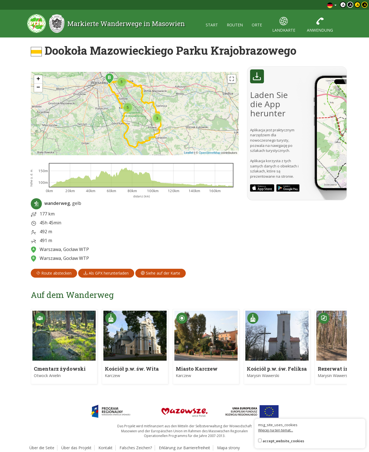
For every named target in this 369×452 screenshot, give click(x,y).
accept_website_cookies (283, 440)
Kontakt (105, 447)
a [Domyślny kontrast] (343, 4)
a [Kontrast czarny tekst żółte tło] (358, 4)
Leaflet (188, 152)
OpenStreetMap (209, 152)
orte (257, 24)
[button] (109, 78)
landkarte (283, 25)
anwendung (320, 25)
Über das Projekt (76, 447)
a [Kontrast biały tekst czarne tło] (350, 4)
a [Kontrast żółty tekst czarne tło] (365, 4)
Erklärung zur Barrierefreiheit (184, 447)
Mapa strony (228, 447)
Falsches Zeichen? (135, 447)
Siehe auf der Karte (160, 273)
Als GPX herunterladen (106, 273)
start (212, 24)
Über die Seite (41, 447)
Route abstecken (54, 273)
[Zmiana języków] (331, 4)
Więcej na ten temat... (275, 430)
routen (235, 24)
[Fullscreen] (232, 79)
